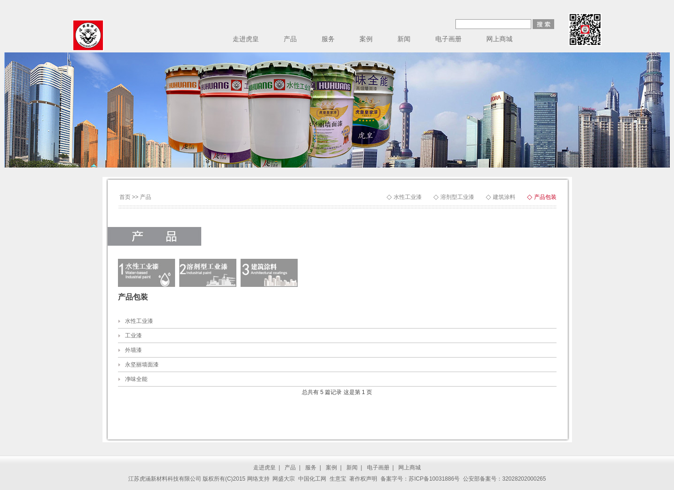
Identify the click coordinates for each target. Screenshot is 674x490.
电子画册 (448, 39)
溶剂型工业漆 (457, 197)
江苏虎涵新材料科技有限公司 (164, 478)
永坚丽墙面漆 (142, 364)
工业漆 (133, 335)
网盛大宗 (283, 478)
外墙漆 (133, 350)
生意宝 (338, 478)
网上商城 (499, 39)
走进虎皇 (246, 39)
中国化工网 (312, 478)
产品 (290, 39)
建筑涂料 (504, 197)
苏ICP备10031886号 (434, 478)
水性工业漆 (408, 197)
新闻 (403, 39)
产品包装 (545, 197)
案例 (366, 39)
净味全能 (136, 379)
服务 (328, 39)
